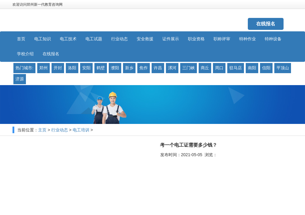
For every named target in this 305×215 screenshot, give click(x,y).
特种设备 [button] (273, 39)
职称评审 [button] (222, 39)
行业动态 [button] (119, 39)
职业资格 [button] (196, 39)
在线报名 (265, 23)
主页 (42, 130)
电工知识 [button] (42, 39)
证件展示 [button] (170, 39)
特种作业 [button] (247, 39)
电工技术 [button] (68, 39)
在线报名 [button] (51, 54)
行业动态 (59, 130)
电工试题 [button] (93, 39)
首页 (21, 39)
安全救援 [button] (145, 39)
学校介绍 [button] (25, 54)
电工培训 (81, 130)
